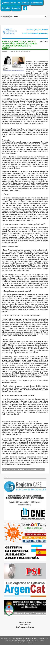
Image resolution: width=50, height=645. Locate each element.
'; (27, 16)
